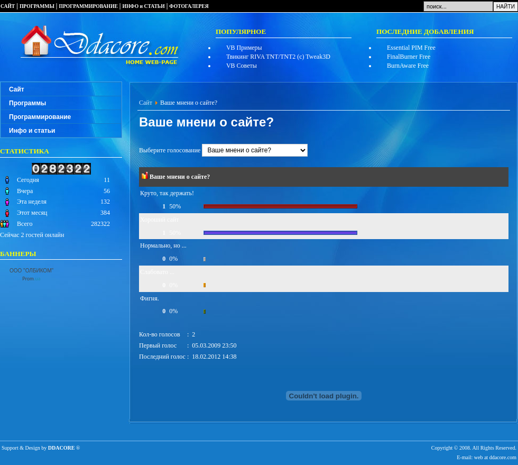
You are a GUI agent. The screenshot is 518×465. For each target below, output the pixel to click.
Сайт (16, 89)
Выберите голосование (223, 150)
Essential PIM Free (411, 47)
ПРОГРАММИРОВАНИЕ (88, 6)
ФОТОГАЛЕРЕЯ (188, 6)
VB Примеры (244, 47)
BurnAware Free (408, 65)
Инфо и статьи (32, 130)
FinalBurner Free (408, 56)
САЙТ (8, 6)
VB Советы (241, 65)
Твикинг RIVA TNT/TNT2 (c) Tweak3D (278, 56)
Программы (27, 103)
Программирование (40, 117)
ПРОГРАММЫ (37, 6)
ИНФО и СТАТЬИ (143, 6)
